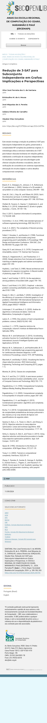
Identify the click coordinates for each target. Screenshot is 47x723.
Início (4, 54)
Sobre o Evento (17, 39)
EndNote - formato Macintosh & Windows (18, 525)
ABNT (7, 513)
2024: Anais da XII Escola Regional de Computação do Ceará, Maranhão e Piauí (20, 58)
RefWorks (8, 534)
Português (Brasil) (10, 591)
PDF (8, 479)
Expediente (33, 39)
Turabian (7, 537)
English (6, 595)
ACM (6, 515)
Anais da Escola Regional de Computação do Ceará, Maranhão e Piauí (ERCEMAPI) (23, 23)
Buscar (23, 45)
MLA (6, 530)
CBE (6, 522)
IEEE (6, 527)
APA (6, 518)
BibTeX (7, 520)
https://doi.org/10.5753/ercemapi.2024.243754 (25, 126)
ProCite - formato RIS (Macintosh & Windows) (19, 532)
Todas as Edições (26, 34)
